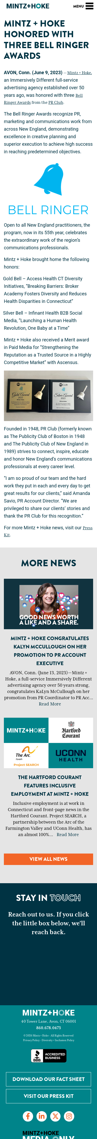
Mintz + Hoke (79, 73)
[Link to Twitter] (55, 1116)
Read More (50, 704)
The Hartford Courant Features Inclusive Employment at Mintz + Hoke (50, 786)
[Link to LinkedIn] (41, 1116)
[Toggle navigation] (89, 5)
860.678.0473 (48, 1028)
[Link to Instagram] (69, 1116)
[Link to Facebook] (28, 1116)
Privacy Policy (31, 1040)
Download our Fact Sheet (48, 1079)
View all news (48, 859)
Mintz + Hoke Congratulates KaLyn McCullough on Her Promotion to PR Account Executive (50, 651)
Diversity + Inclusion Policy (58, 1040)
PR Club (55, 102)
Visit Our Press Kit (48, 1096)
